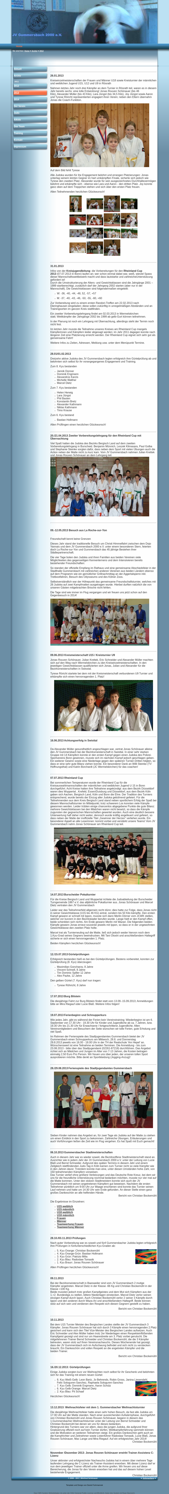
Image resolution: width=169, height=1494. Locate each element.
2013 (41, 51)
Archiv (34, 51)
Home (19, 46)
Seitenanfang (148, 1478)
